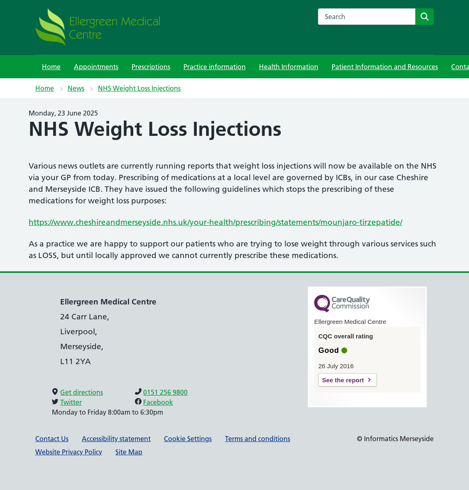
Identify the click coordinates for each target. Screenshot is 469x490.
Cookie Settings (188, 438)
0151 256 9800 (165, 392)
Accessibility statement (116, 438)
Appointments (96, 67)
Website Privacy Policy (68, 452)
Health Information (288, 67)
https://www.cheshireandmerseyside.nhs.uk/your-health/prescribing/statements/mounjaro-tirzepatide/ (215, 222)
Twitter (71, 402)
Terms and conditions (257, 438)
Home (51, 67)
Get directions (81, 392)
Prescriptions (151, 67)
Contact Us (51, 438)
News (76, 88)
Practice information (214, 67)
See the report (343, 380)
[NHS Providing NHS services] (97, 27)
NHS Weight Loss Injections (139, 88)
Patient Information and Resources (385, 67)
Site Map (128, 452)
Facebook (158, 402)
